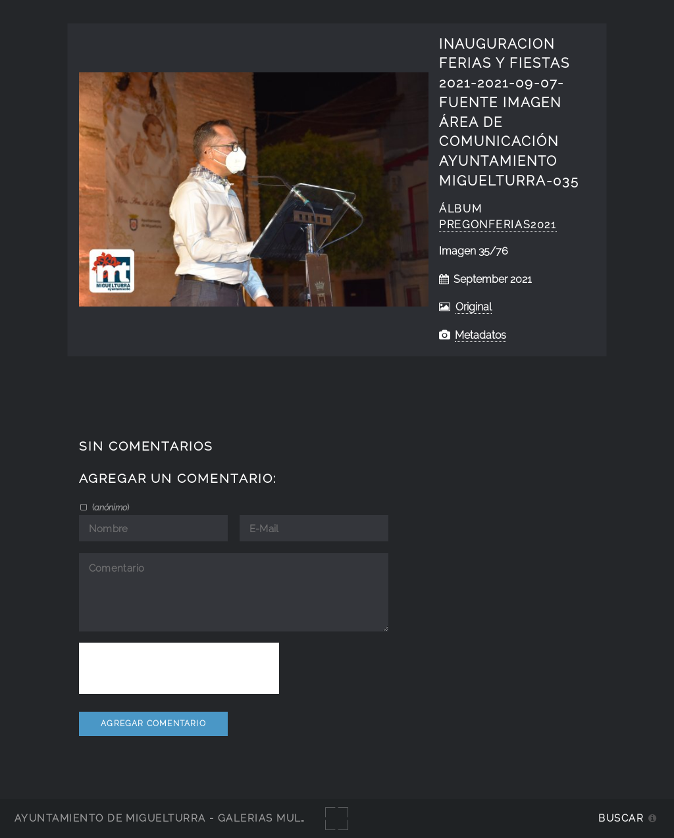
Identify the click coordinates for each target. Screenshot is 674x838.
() (109, 507)
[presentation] (179, 668)
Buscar (621, 818)
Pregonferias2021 (497, 224)
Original (473, 307)
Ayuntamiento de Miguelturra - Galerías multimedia (180, 818)
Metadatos (480, 335)
